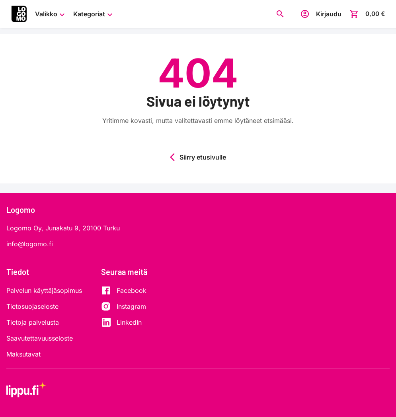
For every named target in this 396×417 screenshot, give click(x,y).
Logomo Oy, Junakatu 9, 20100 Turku (63, 228)
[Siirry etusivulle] (19, 13)
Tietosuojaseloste (32, 306)
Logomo (20, 209)
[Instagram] (123, 306)
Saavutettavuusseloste (39, 338)
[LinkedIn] (123, 322)
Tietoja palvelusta (32, 322)
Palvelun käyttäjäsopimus (44, 290)
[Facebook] (123, 290)
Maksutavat (23, 354)
